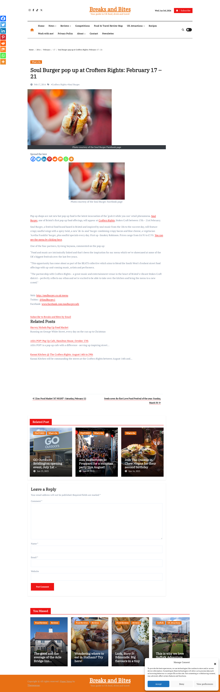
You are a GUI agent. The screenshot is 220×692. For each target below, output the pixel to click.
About (80, 33)
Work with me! (46, 33)
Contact (94, 33)
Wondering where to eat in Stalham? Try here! (89, 657)
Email (34, 557)
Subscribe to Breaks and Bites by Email (50, 316)
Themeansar (33, 685)
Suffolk (160, 622)
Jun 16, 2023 (134, 471)
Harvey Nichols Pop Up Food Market (49, 327)
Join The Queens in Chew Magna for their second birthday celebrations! (140, 465)
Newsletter (108, 33)
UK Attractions (135, 25)
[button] (214, 662)
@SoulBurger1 (47, 299)
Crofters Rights (59, 84)
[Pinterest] (49, 159)
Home (41, 25)
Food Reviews (41, 622)
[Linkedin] (44, 159)
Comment (36, 501)
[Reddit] (54, 159)
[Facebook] (33, 159)
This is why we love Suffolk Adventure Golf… (170, 657)
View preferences (205, 684)
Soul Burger (74, 84)
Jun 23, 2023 (43, 471)
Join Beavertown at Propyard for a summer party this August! (96, 463)
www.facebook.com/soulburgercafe (60, 304)
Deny (181, 684)
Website (35, 571)
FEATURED (39, 433)
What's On (36, 62)
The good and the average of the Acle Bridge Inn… (47, 657)
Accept (158, 684)
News (52, 25)
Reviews (65, 25)
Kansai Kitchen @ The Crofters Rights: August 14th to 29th (61, 354)
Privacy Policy (65, 33)
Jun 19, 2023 (88, 471)
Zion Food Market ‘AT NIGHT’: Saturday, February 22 (59, 398)
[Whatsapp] (65, 159)
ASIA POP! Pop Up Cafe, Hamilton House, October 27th (59, 340)
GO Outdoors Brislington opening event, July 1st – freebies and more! (47, 465)
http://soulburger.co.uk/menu (52, 295)
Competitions (82, 25)
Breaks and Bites (110, 9)
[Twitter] (38, 159)
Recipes (153, 25)
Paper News (66, 681)
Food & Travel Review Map (108, 25)
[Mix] (60, 159)
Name (34, 543)
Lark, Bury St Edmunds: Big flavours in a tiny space (127, 659)
